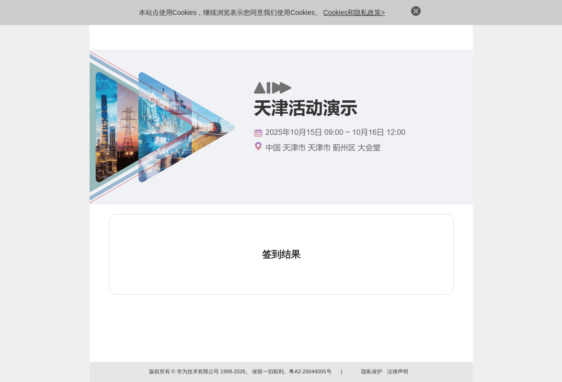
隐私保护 (371, 371)
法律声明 (397, 371)
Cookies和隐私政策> (354, 12)
